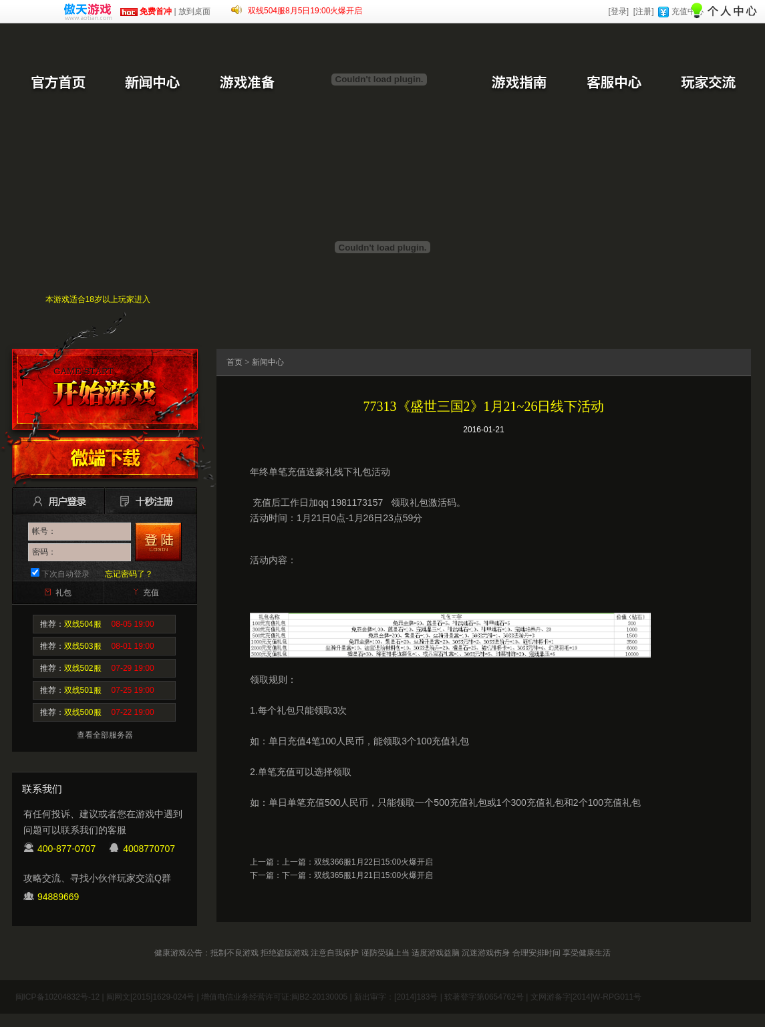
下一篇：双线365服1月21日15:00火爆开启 (357, 875)
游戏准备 (247, 83)
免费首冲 (146, 11)
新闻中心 (152, 83)
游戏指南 (518, 83)
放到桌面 (194, 11)
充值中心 (687, 11)
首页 (234, 362)
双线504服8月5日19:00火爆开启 (305, 10)
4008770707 (149, 848)
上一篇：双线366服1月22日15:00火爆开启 (357, 862)
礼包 (63, 592)
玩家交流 (708, 83)
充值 (151, 592)
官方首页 (57, 83)
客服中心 (613, 83)
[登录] (618, 11)
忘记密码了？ (129, 574)
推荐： (97, 624)
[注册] (643, 11)
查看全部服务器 (105, 735)
